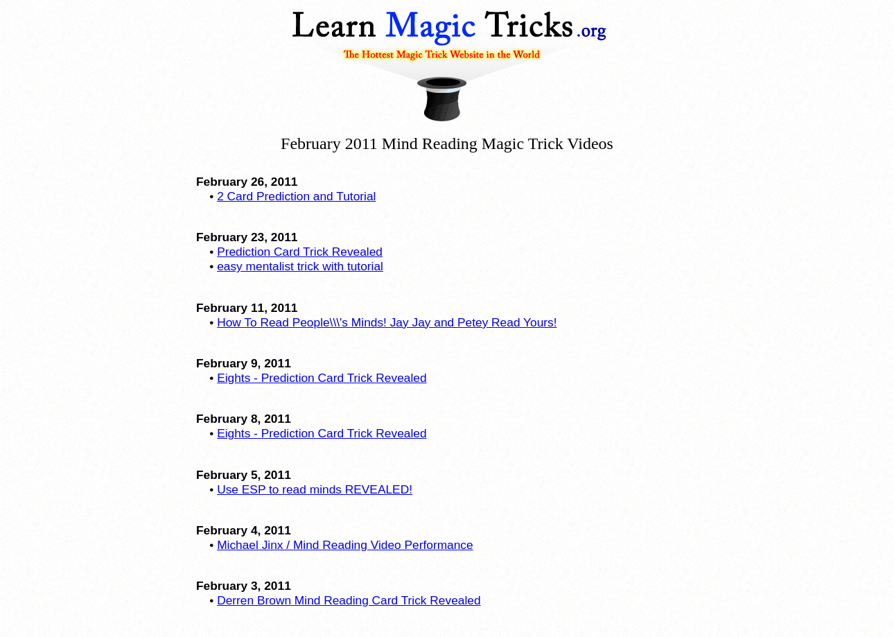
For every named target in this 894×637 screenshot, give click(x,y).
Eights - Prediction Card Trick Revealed (321, 378)
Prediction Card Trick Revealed (300, 252)
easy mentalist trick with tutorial (300, 266)
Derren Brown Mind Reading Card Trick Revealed (348, 600)
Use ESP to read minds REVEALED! (314, 489)
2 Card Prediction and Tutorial (296, 196)
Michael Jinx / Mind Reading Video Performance (345, 545)
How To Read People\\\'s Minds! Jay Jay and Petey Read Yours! (386, 322)
